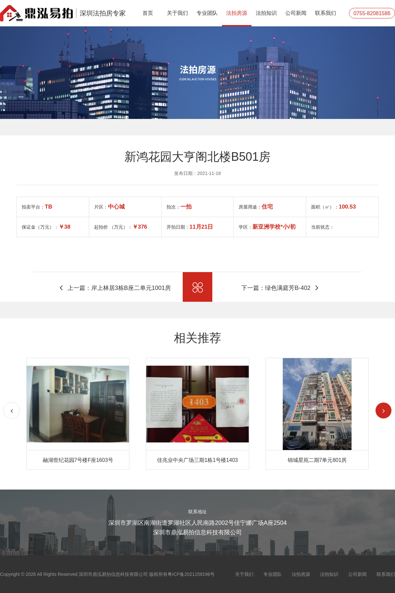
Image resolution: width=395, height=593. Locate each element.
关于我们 (177, 13)
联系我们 (325, 13)
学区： (267, 227)
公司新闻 (295, 13)
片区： (109, 207)
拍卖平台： (37, 207)
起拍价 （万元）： (120, 227)
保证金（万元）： (46, 227)
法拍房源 (236, 13)
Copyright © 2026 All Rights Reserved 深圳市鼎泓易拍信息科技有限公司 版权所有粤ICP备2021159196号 (107, 574)
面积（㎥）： (333, 207)
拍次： (179, 207)
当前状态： (322, 227)
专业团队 (207, 13)
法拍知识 (266, 13)
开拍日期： (190, 227)
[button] (383, 410)
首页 (148, 13)
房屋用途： (256, 207)
